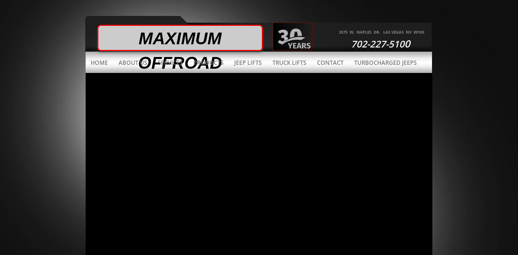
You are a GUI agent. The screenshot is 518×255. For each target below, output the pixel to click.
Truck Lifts (289, 63)
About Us (133, 63)
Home (99, 63)
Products (209, 63)
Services (170, 63)
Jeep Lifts (248, 63)
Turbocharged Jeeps (385, 63)
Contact (330, 63)
